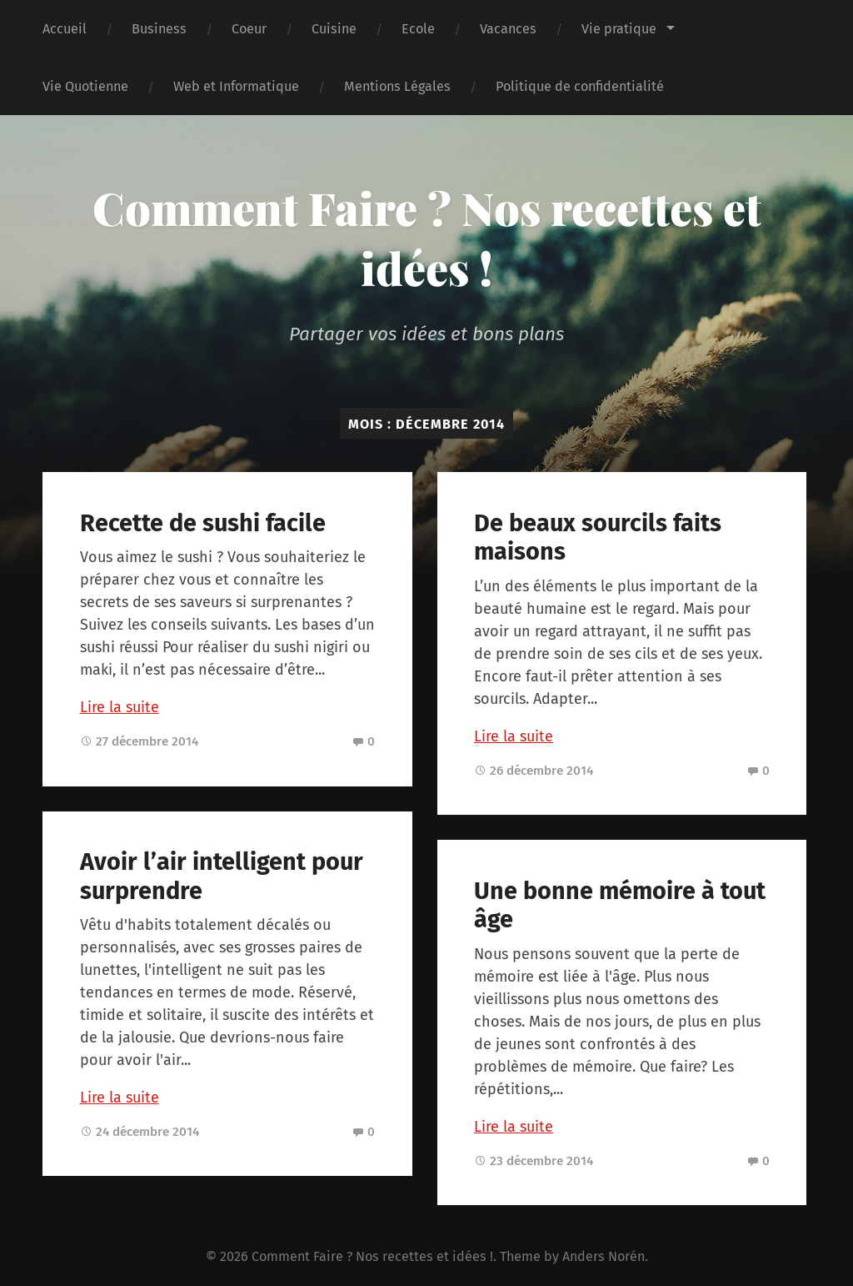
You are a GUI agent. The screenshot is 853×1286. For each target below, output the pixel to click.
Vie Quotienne (85, 86)
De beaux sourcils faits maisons (597, 538)
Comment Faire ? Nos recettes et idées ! (426, 238)
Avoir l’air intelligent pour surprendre (221, 876)
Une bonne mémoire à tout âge (620, 906)
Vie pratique (618, 29)
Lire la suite (119, 707)
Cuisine (334, 29)
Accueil (64, 29)
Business (159, 29)
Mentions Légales (397, 86)
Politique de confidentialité (580, 86)
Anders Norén (603, 1256)
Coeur (249, 29)
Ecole (418, 29)
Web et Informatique (236, 86)
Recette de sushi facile (203, 523)
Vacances (508, 29)
